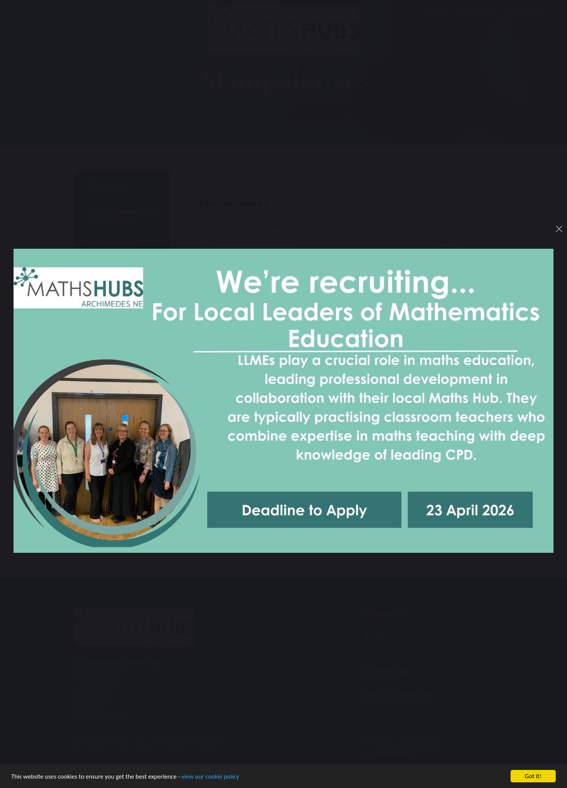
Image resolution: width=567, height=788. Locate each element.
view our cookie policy (210, 777)
